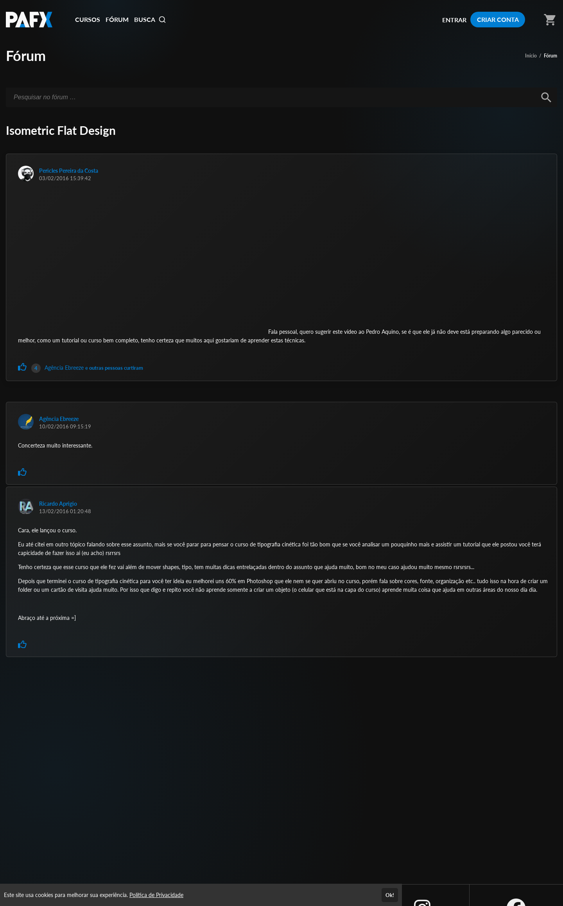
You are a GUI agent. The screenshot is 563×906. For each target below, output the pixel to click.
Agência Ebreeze (65, 367)
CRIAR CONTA (498, 19)
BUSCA (150, 19)
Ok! (389, 895)
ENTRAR (454, 19)
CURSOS (87, 19)
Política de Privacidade (156, 895)
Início (531, 56)
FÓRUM (117, 19)
